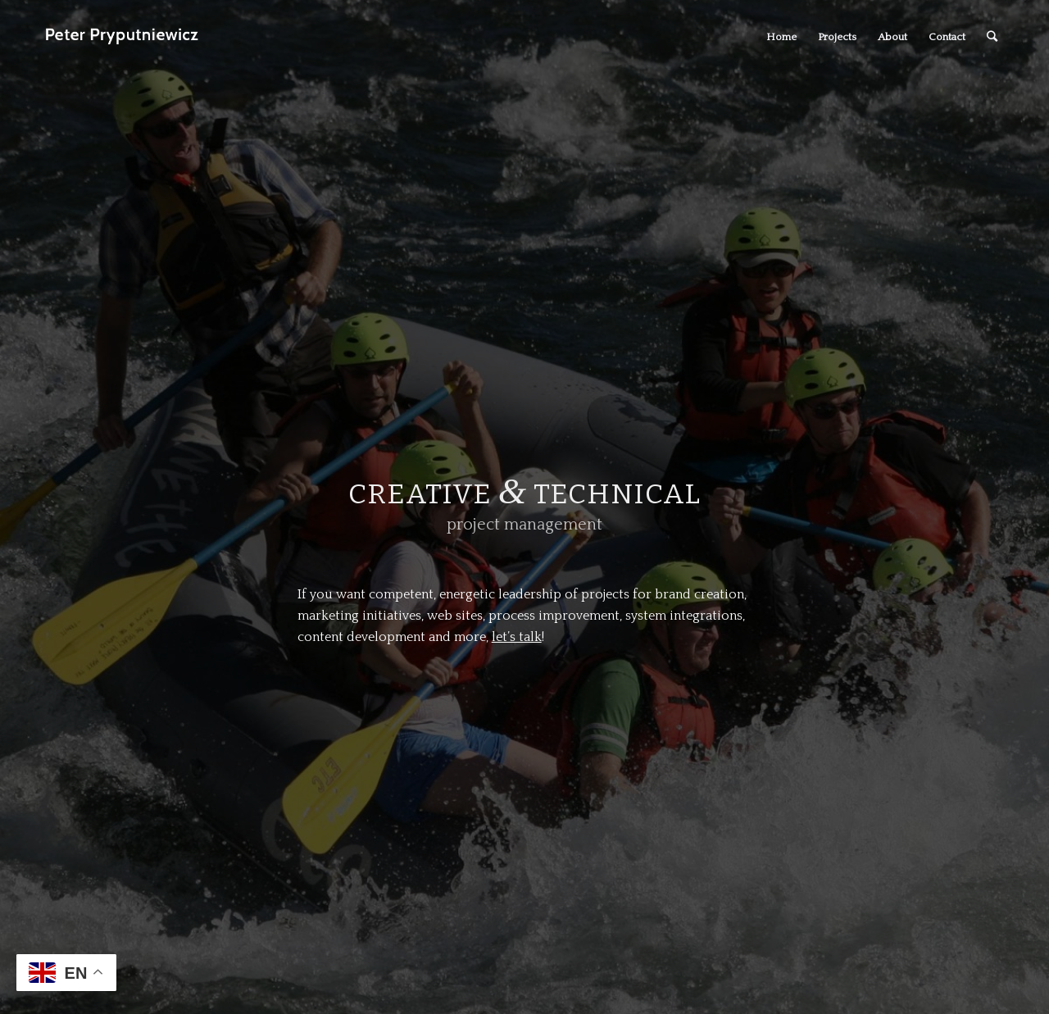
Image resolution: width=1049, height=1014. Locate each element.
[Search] (992, 37)
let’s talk (517, 637)
